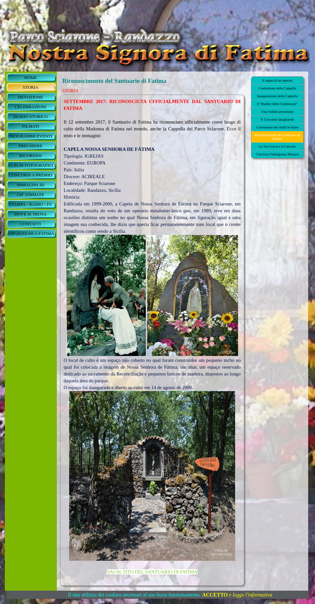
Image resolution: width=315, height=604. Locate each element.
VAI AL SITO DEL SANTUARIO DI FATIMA (152, 571)
